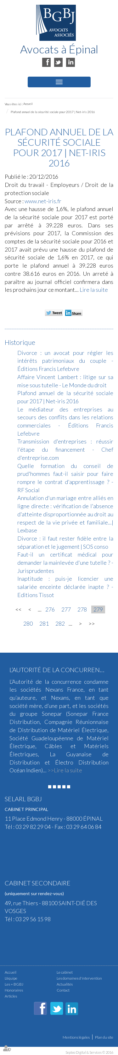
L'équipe (11, 978)
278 (82, 609)
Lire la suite (94, 289)
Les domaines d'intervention (79, 978)
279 (98, 609)
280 (28, 623)
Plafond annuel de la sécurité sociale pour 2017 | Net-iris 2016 (53, 112)
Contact (63, 990)
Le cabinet (65, 972)
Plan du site (104, 1037)
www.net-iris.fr (43, 201)
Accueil (28, 104)
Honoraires (14, 990)
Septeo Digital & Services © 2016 (89, 1052)
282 (60, 623)
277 (66, 609)
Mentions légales (76, 1037)
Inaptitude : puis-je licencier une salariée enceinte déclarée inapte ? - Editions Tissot (65, 586)
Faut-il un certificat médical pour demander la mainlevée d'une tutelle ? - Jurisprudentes (65, 562)
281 (44, 623)
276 (50, 609)
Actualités (65, 984)
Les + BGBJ (14, 984)
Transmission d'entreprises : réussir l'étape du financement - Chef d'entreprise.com (65, 449)
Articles (11, 996)
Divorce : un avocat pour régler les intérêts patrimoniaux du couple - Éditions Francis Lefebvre (65, 360)
